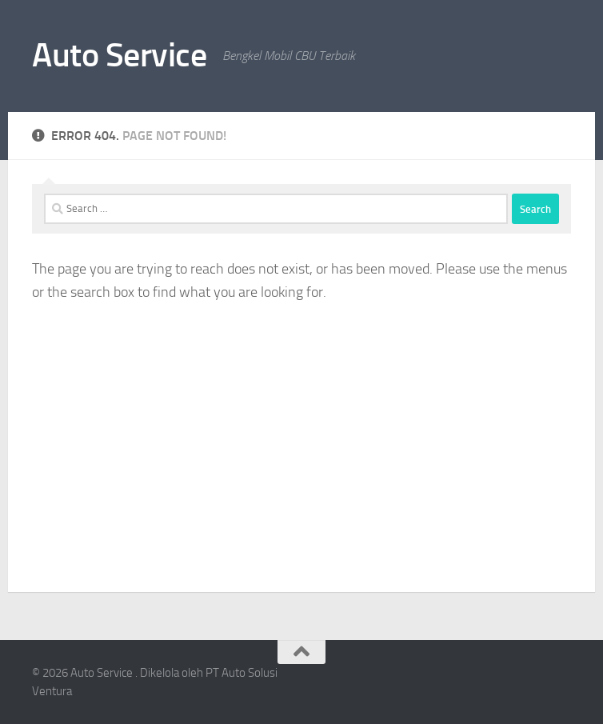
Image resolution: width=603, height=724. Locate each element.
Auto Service (119, 55)
